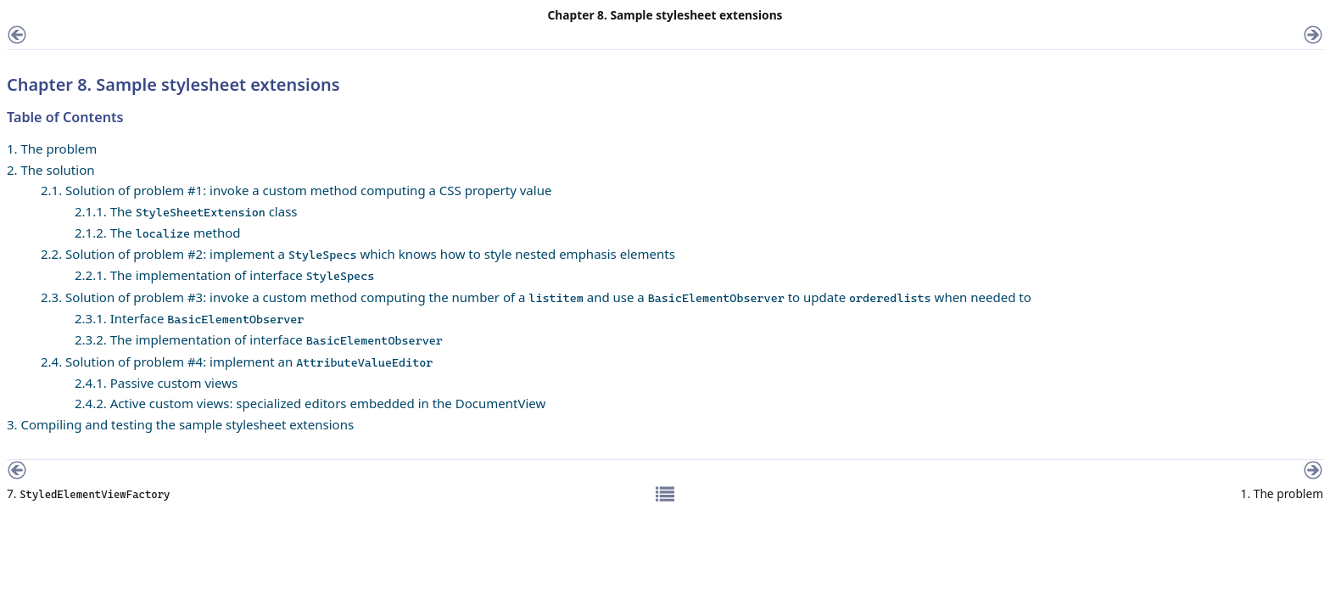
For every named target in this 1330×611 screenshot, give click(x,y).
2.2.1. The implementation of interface (224, 274)
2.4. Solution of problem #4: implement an (237, 361)
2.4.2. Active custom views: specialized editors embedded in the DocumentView (310, 403)
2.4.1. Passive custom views (156, 382)
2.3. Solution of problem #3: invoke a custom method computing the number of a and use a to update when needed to (536, 297)
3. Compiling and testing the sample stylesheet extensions (180, 424)
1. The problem (52, 148)
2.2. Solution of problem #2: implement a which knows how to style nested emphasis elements (358, 253)
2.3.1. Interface (189, 318)
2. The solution (51, 169)
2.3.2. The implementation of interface (259, 339)
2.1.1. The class (186, 211)
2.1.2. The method (158, 232)
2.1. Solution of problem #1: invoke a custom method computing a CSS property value (296, 190)
